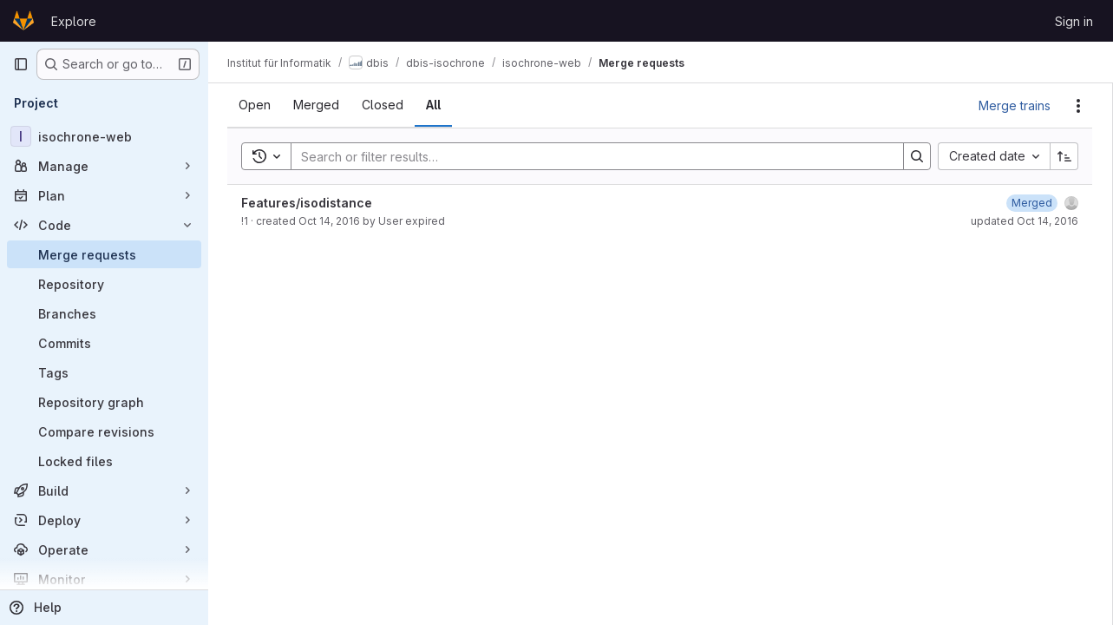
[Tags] (104, 372)
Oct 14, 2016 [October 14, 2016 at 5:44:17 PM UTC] (331, 220)
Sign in (1074, 21)
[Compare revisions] (104, 431)
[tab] (256, 105)
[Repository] (104, 284)
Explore (73, 21)
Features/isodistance (308, 202)
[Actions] (1078, 106)
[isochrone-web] (104, 136)
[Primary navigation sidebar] (21, 64)
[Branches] (104, 313)
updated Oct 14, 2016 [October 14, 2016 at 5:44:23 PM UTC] (1024, 220)
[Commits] (104, 343)
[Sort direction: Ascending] (1064, 156)
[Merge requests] (104, 254)
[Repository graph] (104, 402)
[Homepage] (23, 21)
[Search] (589, 156)
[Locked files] (104, 461)
